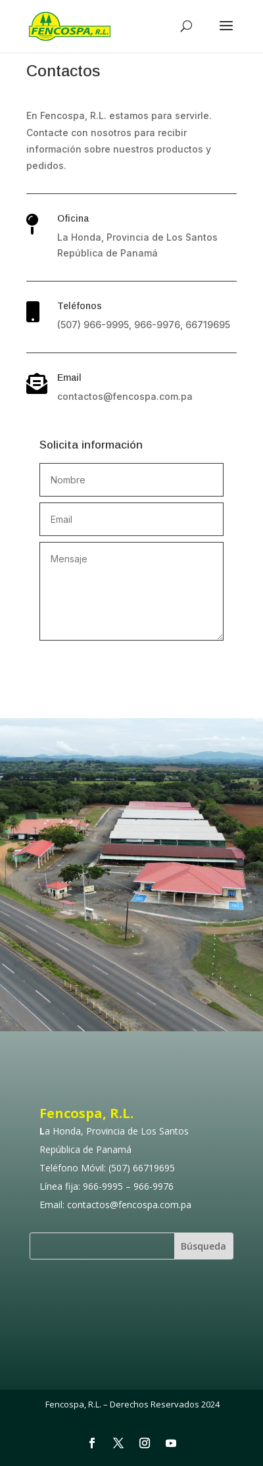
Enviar (176, 662)
